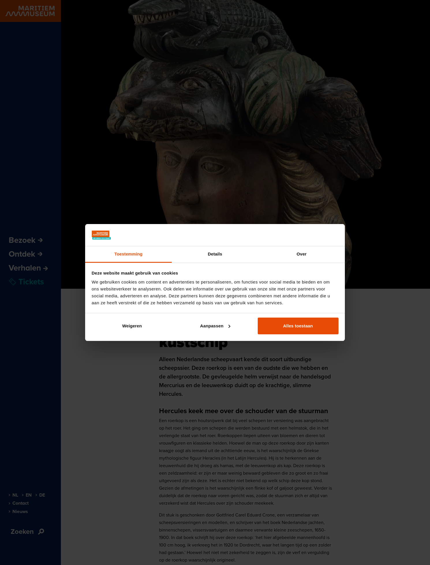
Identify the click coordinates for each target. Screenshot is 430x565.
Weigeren (132, 325)
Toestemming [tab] (128, 253)
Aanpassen (215, 325)
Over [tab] (302, 253)
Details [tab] (215, 253)
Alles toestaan (298, 325)
